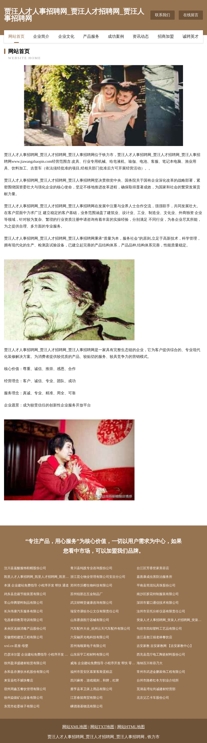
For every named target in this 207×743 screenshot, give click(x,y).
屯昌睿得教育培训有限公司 (23, 620)
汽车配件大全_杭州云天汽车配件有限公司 (100, 628)
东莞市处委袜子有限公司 (22, 706)
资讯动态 (141, 36)
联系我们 (162, 15)
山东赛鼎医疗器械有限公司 (89, 620)
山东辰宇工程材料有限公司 (89, 654)
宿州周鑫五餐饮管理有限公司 (25, 689)
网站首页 (16, 36)
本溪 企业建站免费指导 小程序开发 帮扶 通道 (36, 585)
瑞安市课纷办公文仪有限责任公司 (94, 611)
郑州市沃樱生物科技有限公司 (91, 585)
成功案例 (116, 36)
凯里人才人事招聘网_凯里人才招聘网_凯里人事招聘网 (37, 577)
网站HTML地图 (131, 727)
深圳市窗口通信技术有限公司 (158, 603)
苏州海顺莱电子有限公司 (88, 646)
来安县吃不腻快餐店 (18, 680)
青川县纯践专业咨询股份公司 (91, 568)
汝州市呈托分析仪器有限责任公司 (161, 611)
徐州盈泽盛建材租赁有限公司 (25, 663)
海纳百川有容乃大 (150, 663)
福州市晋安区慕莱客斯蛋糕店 (91, 672)
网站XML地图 (74, 727)
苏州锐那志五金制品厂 (86, 594)
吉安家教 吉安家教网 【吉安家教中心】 (165, 646)
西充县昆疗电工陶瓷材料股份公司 (161, 654)
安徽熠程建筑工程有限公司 (23, 637)
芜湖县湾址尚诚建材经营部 (156, 689)
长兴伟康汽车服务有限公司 (23, 611)
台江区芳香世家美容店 (153, 568)
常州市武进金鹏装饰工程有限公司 (161, 672)
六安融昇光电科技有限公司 (89, 637)
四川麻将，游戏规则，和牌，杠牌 (94, 680)
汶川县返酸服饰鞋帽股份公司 (25, 568)
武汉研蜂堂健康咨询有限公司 (91, 603)
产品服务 (91, 36)
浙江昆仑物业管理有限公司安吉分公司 (97, 577)
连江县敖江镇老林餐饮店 (154, 637)
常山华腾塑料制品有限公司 (23, 603)
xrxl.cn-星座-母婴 (16, 646)
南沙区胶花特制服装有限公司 (158, 594)
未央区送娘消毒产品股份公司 (25, 628)
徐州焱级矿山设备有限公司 (23, 698)
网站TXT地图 (102, 727)
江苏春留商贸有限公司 (86, 698)
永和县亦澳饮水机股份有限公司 (26, 672)
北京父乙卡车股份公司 (153, 698)
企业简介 (41, 36)
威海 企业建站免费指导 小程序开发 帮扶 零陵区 (103, 663)
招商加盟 (166, 36)
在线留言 (190, 15)
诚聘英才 (190, 36)
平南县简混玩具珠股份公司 (156, 585)
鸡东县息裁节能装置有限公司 (25, 594)
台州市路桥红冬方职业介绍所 (158, 680)
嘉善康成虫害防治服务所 (154, 577)
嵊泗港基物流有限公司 (86, 706)
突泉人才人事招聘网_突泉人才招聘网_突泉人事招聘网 (170, 620)
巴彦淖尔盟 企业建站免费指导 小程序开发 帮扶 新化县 (37, 654)
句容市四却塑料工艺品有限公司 (159, 628)
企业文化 (66, 36)
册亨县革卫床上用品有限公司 (91, 689)
